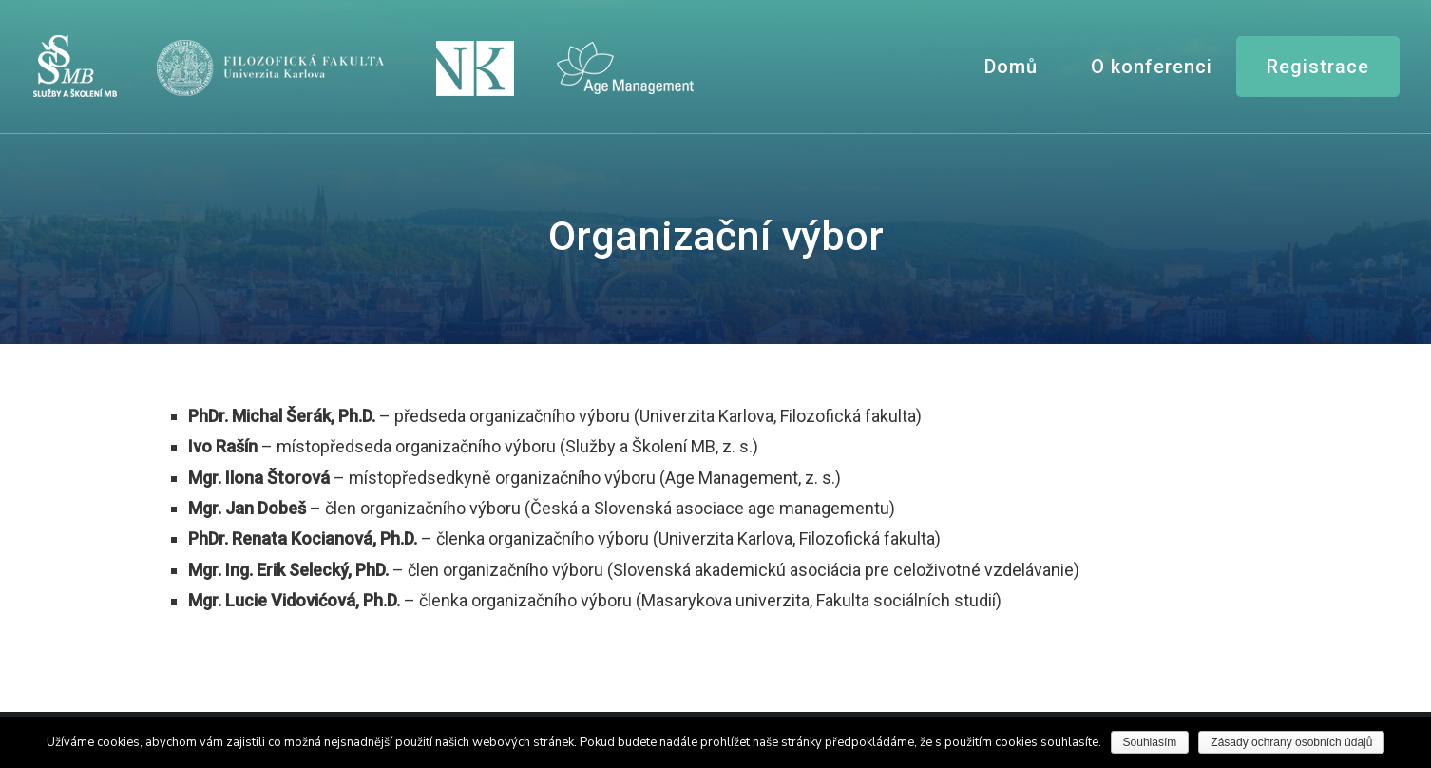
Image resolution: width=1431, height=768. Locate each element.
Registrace (1318, 66)
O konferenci (1151, 66)
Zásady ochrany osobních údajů (1291, 742)
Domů (1011, 66)
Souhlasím (1150, 742)
